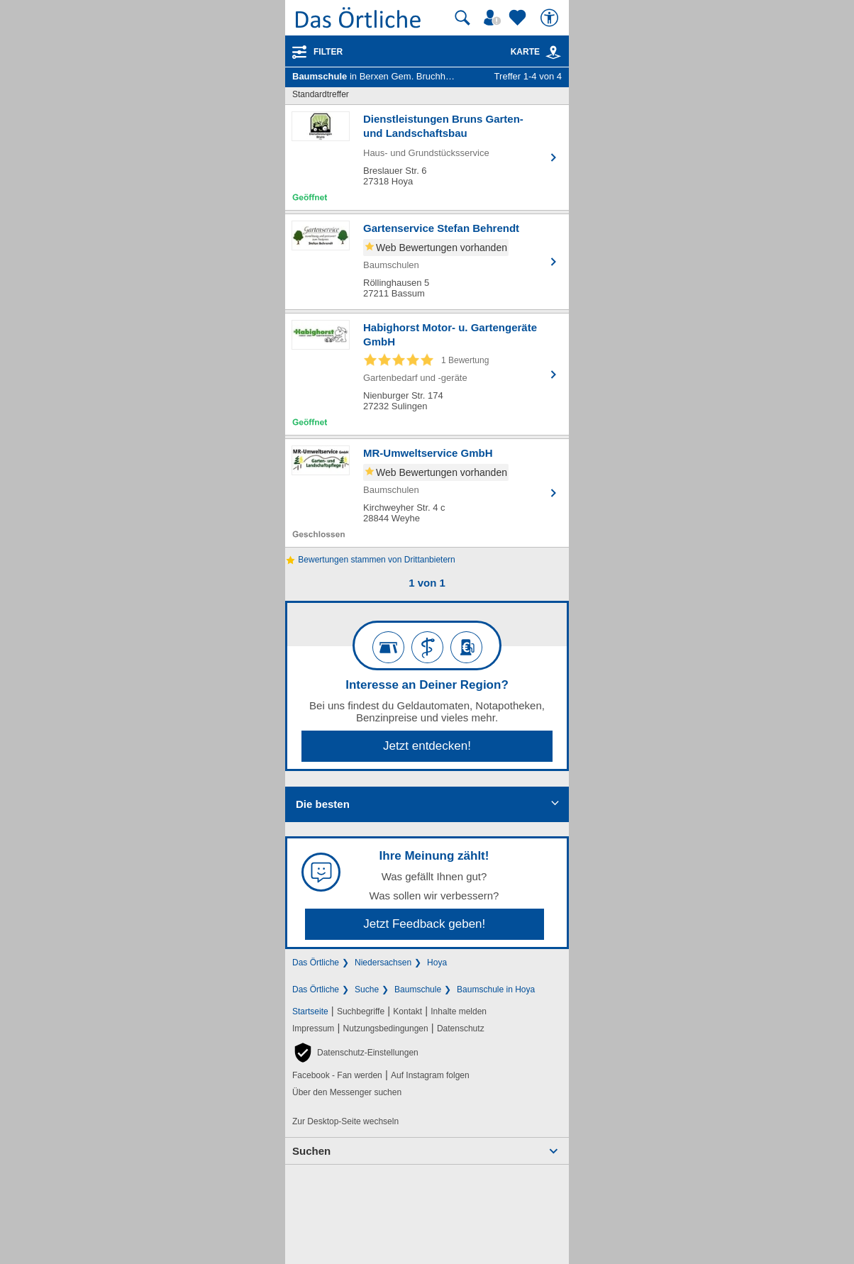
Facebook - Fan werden (337, 1075)
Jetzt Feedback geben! (424, 924)
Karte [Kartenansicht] (536, 52)
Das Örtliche (315, 963)
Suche (367, 989)
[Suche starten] (462, 17)
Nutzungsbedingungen (385, 1028)
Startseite (310, 1011)
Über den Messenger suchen (346, 1092)
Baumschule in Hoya (496, 989)
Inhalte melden (459, 1011)
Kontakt (407, 1011)
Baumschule (417, 989)
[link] (553, 52)
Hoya (437, 963)
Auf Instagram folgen (430, 1075)
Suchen (311, 1151)
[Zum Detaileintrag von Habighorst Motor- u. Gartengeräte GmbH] (427, 374)
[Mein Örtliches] (494, 17)
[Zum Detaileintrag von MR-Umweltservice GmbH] (427, 493)
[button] (355, 1052)
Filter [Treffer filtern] (328, 52)
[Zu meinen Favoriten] (519, 17)
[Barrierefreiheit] (551, 17)
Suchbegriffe (360, 1011)
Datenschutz (460, 1028)
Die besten (323, 804)
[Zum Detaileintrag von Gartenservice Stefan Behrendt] (427, 261)
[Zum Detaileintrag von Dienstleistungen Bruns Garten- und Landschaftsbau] (427, 157)
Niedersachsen (383, 963)
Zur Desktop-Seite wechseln (345, 1121)
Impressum (313, 1028)
